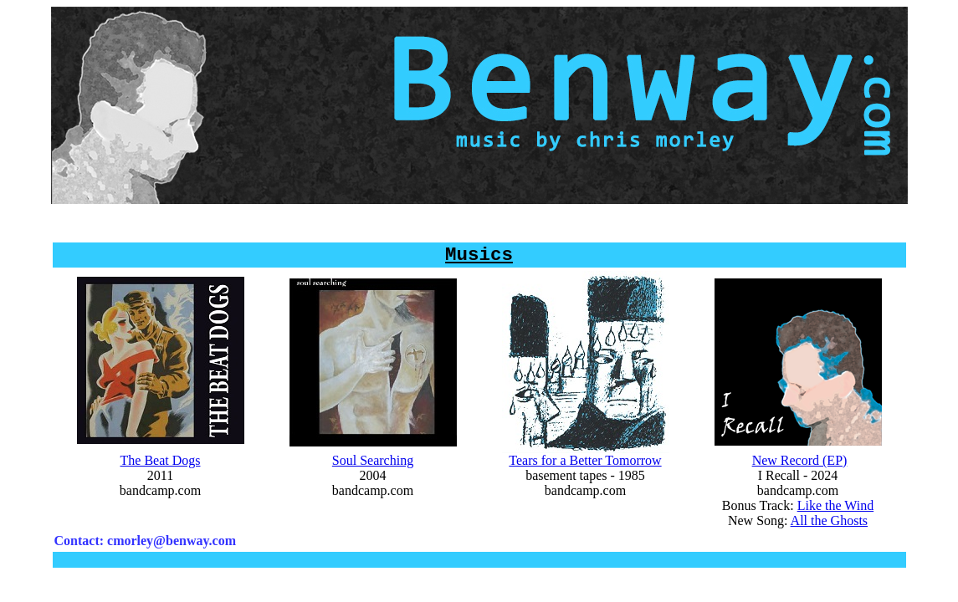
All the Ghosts (829, 529)
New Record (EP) (800, 469)
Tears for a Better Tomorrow (585, 469)
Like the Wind (835, 514)
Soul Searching (372, 469)
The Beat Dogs (160, 469)
